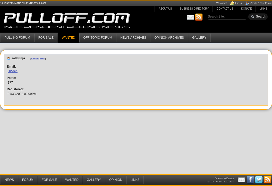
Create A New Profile (261, 3)
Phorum (230, 178)
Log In (238, 3)
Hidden (13, 71)
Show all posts (38, 59)
